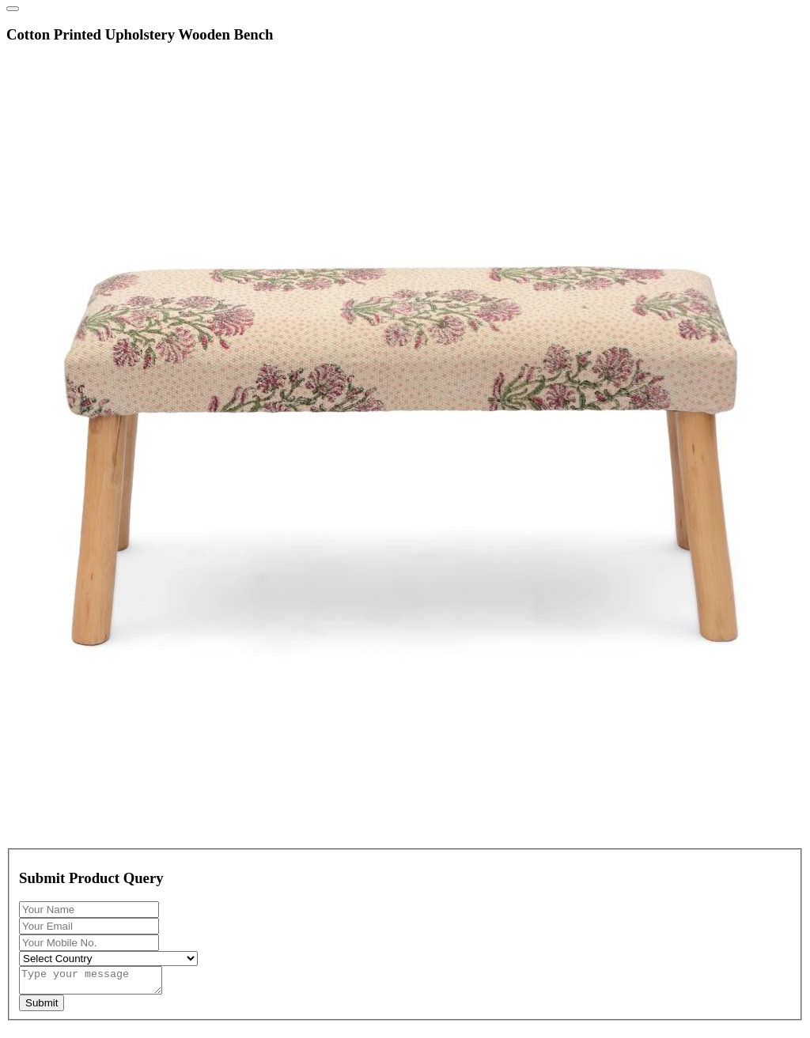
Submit (41, 1007)
